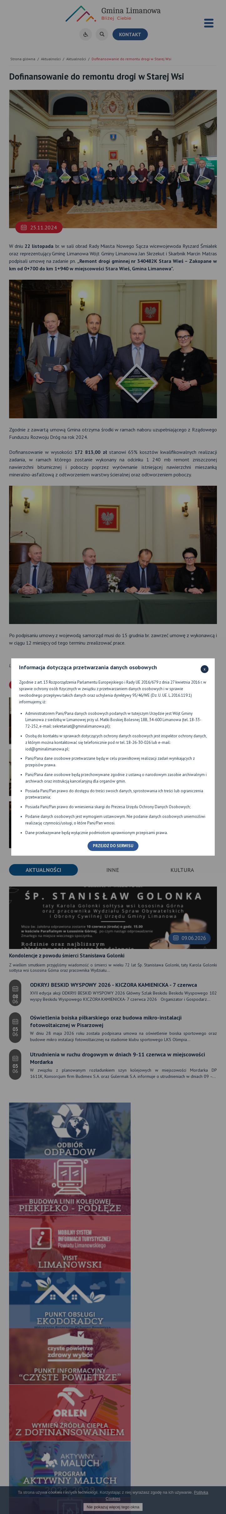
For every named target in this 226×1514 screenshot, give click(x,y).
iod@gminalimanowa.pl (46, 749)
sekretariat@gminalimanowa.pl (80, 726)
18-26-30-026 (138, 742)
